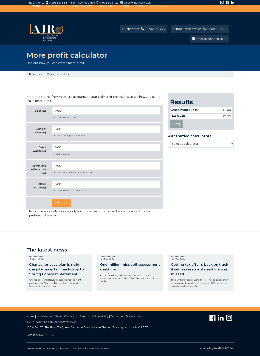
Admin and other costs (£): (38, 169)
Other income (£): (39, 185)
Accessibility (101, 316)
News (140, 9)
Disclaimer (117, 316)
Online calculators (58, 74)
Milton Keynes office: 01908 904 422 (200, 29)
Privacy (130, 316)
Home (36, 9)
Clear (176, 124)
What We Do (82, 9)
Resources (105, 9)
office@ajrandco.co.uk (137, 2)
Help (140, 316)
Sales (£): (40, 110)
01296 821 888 (58, 2)
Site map (85, 316)
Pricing (125, 9)
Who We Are (56, 9)
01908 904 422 (108, 2)
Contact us (158, 9)
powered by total (216, 348)
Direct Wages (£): (39, 149)
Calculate (61, 202)
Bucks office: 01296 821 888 (143, 29)
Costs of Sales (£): (40, 130)
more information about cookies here (90, 348)
